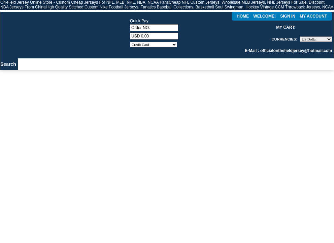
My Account (313, 16)
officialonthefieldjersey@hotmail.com (296, 50)
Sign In (287, 16)
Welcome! (264, 16)
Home (243, 16)
